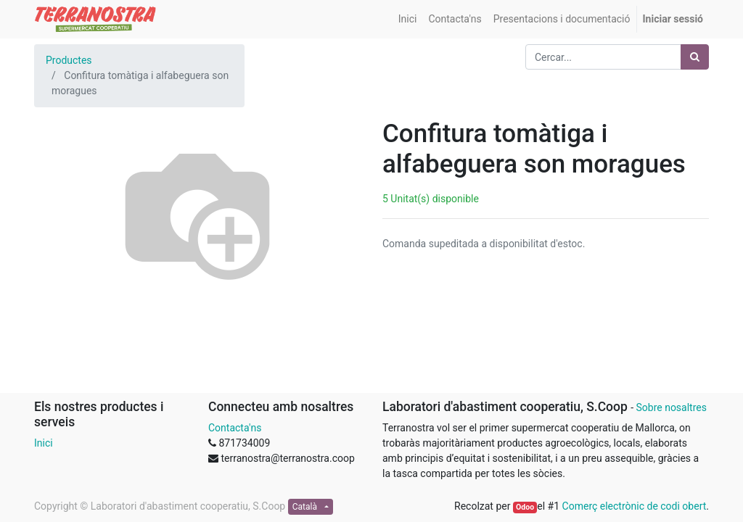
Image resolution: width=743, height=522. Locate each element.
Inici (43, 443)
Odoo (525, 507)
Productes (69, 60)
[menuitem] (408, 19)
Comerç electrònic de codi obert (634, 506)
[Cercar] (695, 57)
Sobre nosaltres (671, 407)
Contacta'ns (234, 428)
